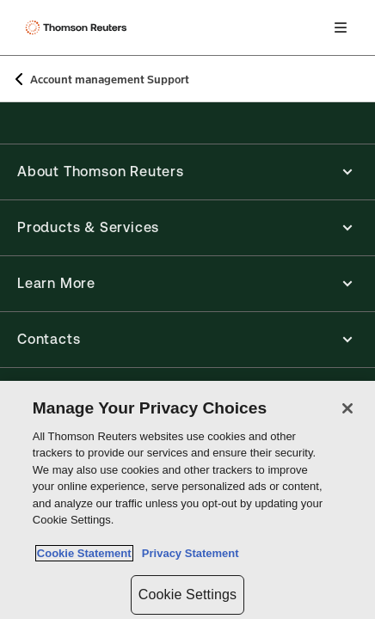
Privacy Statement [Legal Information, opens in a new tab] (187, 553)
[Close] (347, 408)
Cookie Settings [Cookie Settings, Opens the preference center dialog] (187, 594)
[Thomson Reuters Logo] (78, 27)
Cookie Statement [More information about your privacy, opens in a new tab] (84, 553)
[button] (187, 171)
